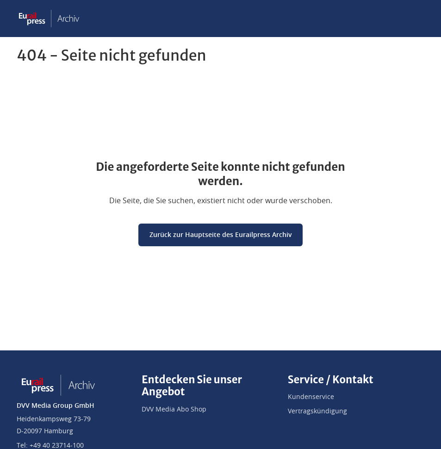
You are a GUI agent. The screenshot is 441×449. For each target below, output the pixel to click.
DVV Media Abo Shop (174, 409)
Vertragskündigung (317, 411)
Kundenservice (311, 397)
